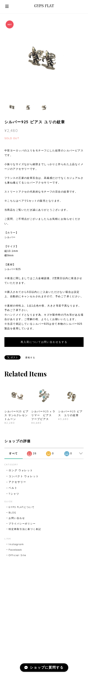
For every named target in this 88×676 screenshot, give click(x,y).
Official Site (17, 555)
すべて (13, 453)
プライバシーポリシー (22, 523)
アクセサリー (17, 481)
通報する (30, 357)
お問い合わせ (17, 518)
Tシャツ (14, 493)
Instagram (16, 544)
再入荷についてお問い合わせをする (44, 342)
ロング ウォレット (21, 470)
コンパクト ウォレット (24, 476)
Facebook (15, 549)
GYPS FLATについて (22, 507)
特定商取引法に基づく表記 (25, 529)
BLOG (12, 512)
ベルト (13, 487)
